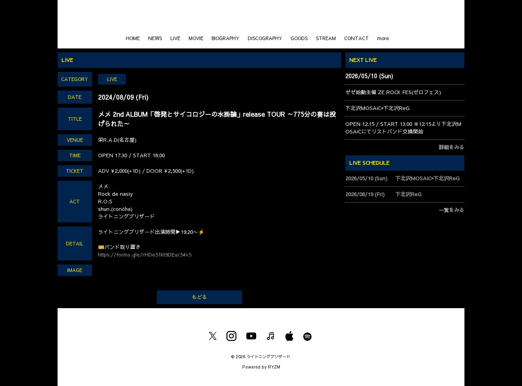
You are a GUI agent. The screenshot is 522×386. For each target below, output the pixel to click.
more (383, 38)
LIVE (175, 38)
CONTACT (356, 38)
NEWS (155, 38)
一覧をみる (451, 210)
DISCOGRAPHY (265, 38)
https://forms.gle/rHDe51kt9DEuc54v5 (144, 254)
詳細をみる (451, 147)
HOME (133, 38)
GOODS (299, 38)
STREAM (326, 38)
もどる (199, 297)
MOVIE (196, 38)
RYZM (274, 367)
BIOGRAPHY (225, 38)
